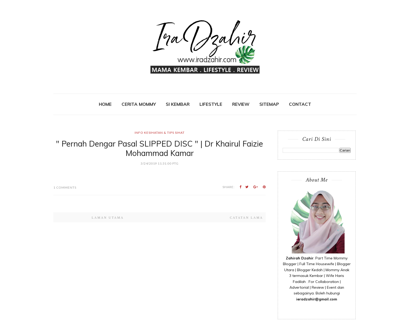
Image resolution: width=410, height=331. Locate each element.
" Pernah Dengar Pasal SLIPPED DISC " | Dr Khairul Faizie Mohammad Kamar (159, 148)
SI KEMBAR (178, 104)
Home (105, 104)
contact (300, 104)
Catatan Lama (246, 217)
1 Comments (64, 187)
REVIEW (240, 104)
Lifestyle (211, 104)
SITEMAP (269, 104)
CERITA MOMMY (139, 104)
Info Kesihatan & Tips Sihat (160, 133)
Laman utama (108, 217)
